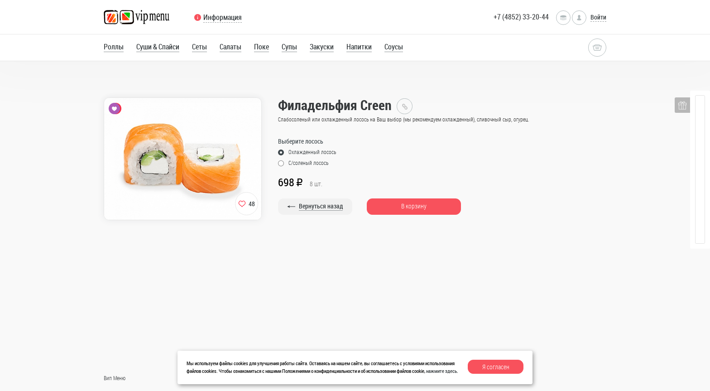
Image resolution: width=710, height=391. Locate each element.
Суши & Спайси (157, 47)
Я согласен (495, 366)
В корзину (414, 206)
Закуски (322, 47)
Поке (261, 47)
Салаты (230, 47)
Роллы (114, 47)
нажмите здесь (441, 370)
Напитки (359, 47)
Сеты (199, 47)
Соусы (393, 47)
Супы (289, 47)
